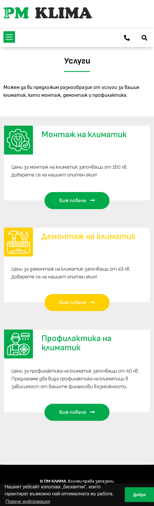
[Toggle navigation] (9, 37)
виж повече (77, 201)
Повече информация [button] (27, 501)
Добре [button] (139, 494)
